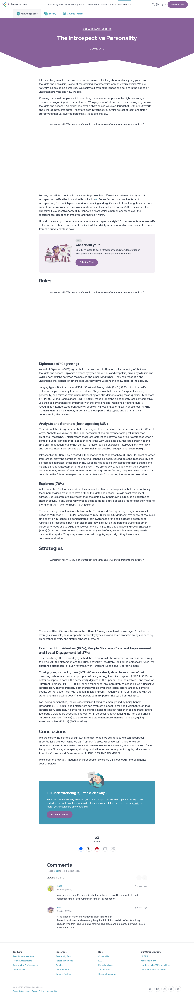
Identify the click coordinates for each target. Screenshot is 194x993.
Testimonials (19, 974)
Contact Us (103, 961)
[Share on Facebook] (78, 852)
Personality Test (63, 961)
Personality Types (64, 965)
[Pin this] (97, 852)
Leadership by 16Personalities (155, 969)
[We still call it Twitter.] (87, 852)
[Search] (154, 5)
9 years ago (141, 912)
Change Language (107, 978)
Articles (59, 969)
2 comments (97, 51)
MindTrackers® (148, 965)
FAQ (100, 965)
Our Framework (63, 974)
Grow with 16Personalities (153, 974)
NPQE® (144, 961)
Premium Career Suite (23, 961)
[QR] (116, 852)
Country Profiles (63, 978)
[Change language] (159, 5)
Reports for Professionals (25, 969)
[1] (96, 201)
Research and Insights (97, 31)
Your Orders (104, 974)
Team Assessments (22, 965)
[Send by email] (107, 852)
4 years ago (141, 890)
